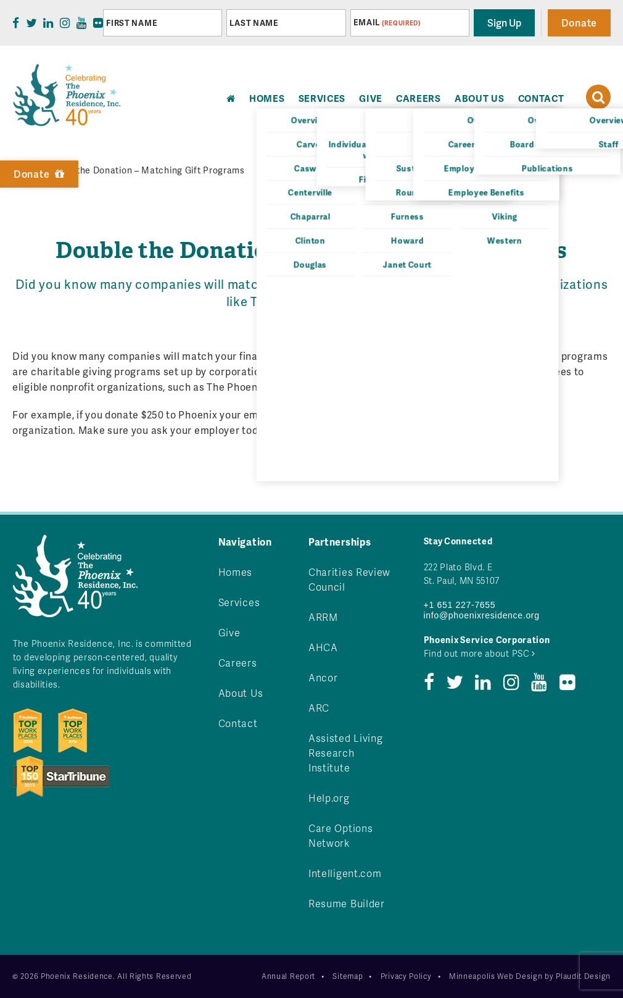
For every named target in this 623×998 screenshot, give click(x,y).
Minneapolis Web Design (495, 976)
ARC (318, 708)
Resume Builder (346, 903)
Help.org (329, 798)
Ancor (323, 677)
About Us (480, 98)
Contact (541, 98)
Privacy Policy (406, 976)
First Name (131, 22)
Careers (418, 98)
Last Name (253, 22)
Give (370, 98)
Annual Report (288, 976)
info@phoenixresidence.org (482, 615)
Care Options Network (340, 835)
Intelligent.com (345, 873)
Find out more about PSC (480, 653)
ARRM (323, 617)
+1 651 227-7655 (460, 605)
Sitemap (347, 976)
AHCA (323, 647)
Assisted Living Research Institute (345, 753)
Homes (235, 572)
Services (322, 98)
